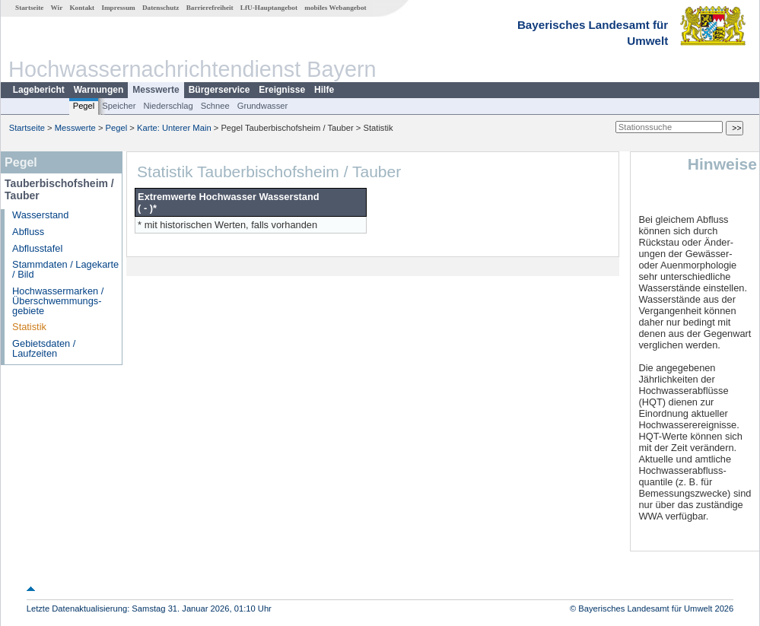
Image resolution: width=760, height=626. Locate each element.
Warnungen (99, 89)
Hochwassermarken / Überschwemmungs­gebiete (57, 300)
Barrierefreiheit (210, 7)
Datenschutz (161, 7)
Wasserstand (40, 215)
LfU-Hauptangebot (268, 7)
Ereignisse (282, 89)
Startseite (29, 7)
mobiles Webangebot (335, 7)
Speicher (118, 105)
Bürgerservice (219, 89)
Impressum (118, 7)
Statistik (29, 326)
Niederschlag (167, 105)
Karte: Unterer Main (174, 127)
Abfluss (28, 231)
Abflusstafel (37, 248)
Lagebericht (39, 89)
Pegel (84, 105)
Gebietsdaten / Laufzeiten (43, 348)
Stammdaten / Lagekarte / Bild (65, 269)
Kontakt (81, 7)
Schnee (215, 105)
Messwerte (155, 89)
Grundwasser (262, 105)
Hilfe (324, 89)
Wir (57, 7)
